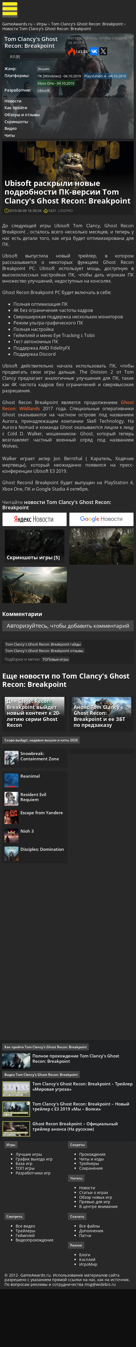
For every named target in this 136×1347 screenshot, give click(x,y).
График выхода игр (35, 1210)
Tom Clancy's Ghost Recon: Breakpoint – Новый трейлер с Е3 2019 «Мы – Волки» (82, 1154)
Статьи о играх (93, 1243)
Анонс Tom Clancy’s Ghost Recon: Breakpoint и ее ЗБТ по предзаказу (98, 747)
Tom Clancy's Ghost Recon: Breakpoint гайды (45, 671)
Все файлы (89, 1277)
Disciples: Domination (35, 895)
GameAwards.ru (18, 25)
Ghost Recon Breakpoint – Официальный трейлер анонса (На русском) (76, 1175)
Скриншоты (18, 132)
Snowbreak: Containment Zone (42, 790)
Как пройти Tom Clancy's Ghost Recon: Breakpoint (47, 1092)
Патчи (85, 1287)
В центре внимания (98, 1258)
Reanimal (32, 813)
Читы (11, 147)
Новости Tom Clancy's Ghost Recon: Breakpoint (47, 30)
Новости (14, 109)
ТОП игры (26, 1219)
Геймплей (26, 1287)
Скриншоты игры (28, 574)
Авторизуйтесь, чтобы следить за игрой (97, 44)
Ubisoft (45, 98)
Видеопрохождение (36, 1292)
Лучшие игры (30, 1205)
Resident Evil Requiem (35, 835)
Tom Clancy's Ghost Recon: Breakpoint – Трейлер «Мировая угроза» (74, 1132)
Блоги (84, 1307)
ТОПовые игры (57, 687)
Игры (42, 25)
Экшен (45, 75)
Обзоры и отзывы (23, 124)
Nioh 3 (29, 872)
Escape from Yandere (35, 855)
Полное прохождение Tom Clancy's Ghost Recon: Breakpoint (77, 1103)
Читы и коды (91, 1210)
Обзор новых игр (95, 1248)
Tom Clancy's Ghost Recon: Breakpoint (87, 25)
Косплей (87, 1311)
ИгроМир (88, 1316)
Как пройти (17, 117)
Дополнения (91, 1282)
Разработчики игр (34, 1224)
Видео (12, 139)
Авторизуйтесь (45, 643)
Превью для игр (94, 1253)
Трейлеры (26, 1282)
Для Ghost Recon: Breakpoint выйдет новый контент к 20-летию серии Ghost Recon (33, 745)
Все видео (26, 1277)
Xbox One (93, 90)
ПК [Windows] (51, 82)
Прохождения (92, 1205)
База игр (25, 1214)
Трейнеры (89, 1214)
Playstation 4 (50, 90)
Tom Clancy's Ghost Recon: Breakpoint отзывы (46, 677)
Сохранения (91, 1219)
